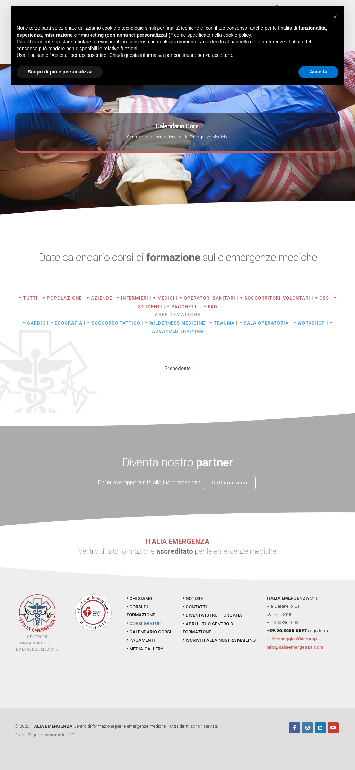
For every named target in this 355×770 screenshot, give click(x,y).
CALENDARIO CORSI (149, 631)
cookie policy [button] (237, 35)
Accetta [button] (318, 72)
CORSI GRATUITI (145, 623)
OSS (322, 298)
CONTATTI (195, 606)
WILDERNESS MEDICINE (175, 323)
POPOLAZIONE (62, 298)
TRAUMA (222, 323)
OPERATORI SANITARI (207, 298)
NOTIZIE (193, 598)
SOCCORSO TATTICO (113, 323)
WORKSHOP (309, 323)
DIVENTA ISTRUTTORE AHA (212, 615)
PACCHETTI (183, 306)
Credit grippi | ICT (44, 734)
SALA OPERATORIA (264, 323)
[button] (334, 16)
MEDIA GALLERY (145, 648)
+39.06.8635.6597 (287, 630)
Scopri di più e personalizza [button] (60, 72)
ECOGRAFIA (66, 323)
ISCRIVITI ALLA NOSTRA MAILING (219, 640)
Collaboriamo (230, 482)
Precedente (177, 368)
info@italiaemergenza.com (295, 647)
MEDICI (164, 298)
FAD (210, 306)
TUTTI (28, 298)
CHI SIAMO (139, 598)
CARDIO (34, 323)
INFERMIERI (132, 298)
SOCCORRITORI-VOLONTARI (275, 298)
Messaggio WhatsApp (292, 638)
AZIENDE (99, 298)
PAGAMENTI (141, 640)
